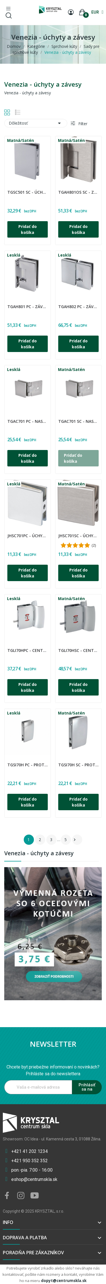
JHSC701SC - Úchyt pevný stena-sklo (78, 535)
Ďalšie (74, 839)
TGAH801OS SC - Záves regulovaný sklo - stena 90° (78, 192)
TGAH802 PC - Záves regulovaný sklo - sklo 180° (78, 306)
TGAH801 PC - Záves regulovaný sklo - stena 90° (27, 306)
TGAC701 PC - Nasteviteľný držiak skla (27, 421)
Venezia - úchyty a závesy (39, 853)
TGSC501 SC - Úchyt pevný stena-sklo (27, 192)
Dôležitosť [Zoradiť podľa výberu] (36, 123)
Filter (82, 123)
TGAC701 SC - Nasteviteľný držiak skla (78, 421)
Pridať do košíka (27, 229)
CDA (8, 188)
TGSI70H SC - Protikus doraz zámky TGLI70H (78, 764)
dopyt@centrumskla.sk (63, 1280)
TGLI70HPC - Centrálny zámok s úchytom (27, 650)
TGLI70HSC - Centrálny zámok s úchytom (78, 650)
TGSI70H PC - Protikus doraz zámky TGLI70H (27, 764)
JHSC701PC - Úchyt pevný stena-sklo (27, 535)
